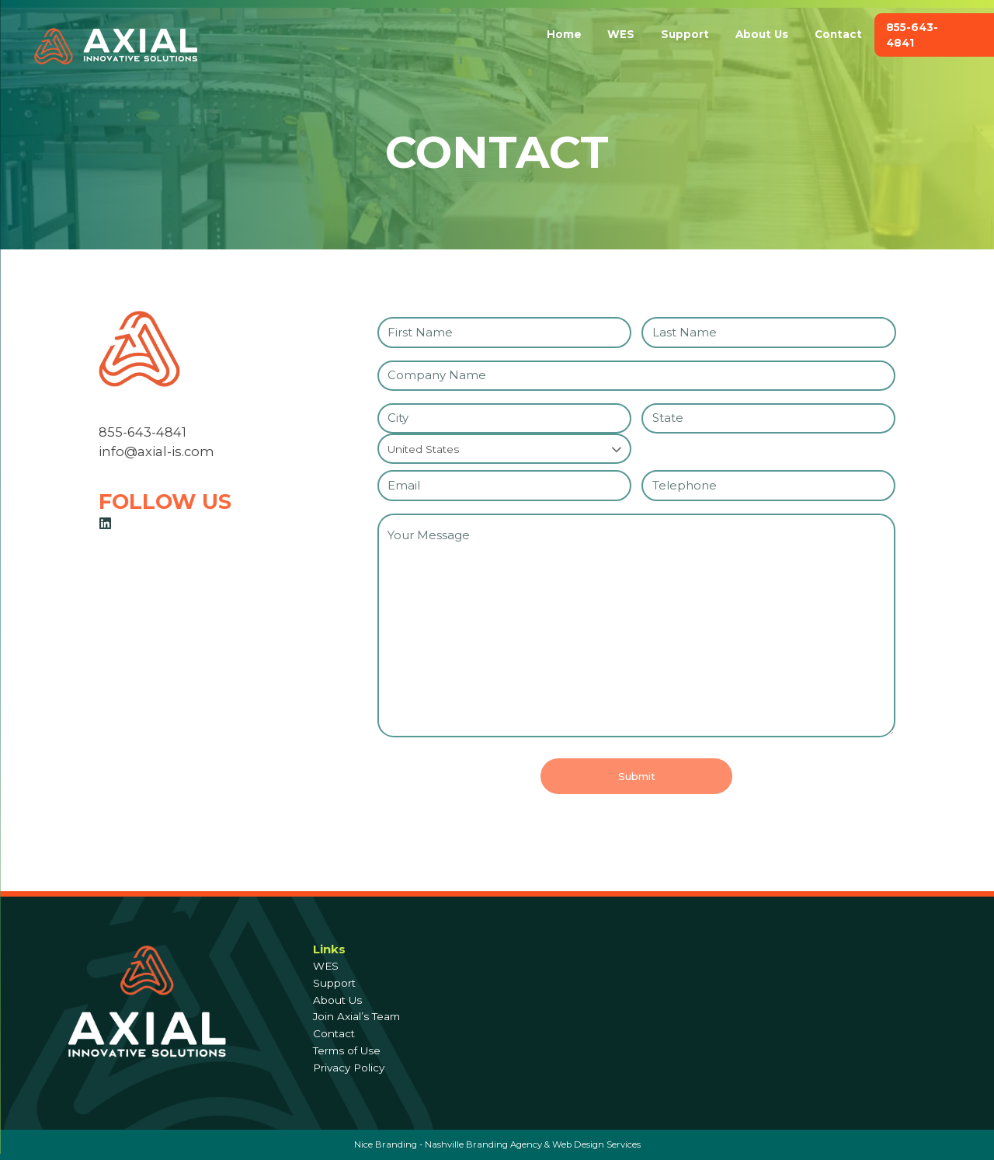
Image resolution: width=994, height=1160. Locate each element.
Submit (636, 781)
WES (620, 34)
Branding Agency (504, 1144)
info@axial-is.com (156, 456)
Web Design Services (596, 1144)
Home (564, 34)
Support (685, 34)
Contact (838, 34)
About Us (761, 34)
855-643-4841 (912, 35)
